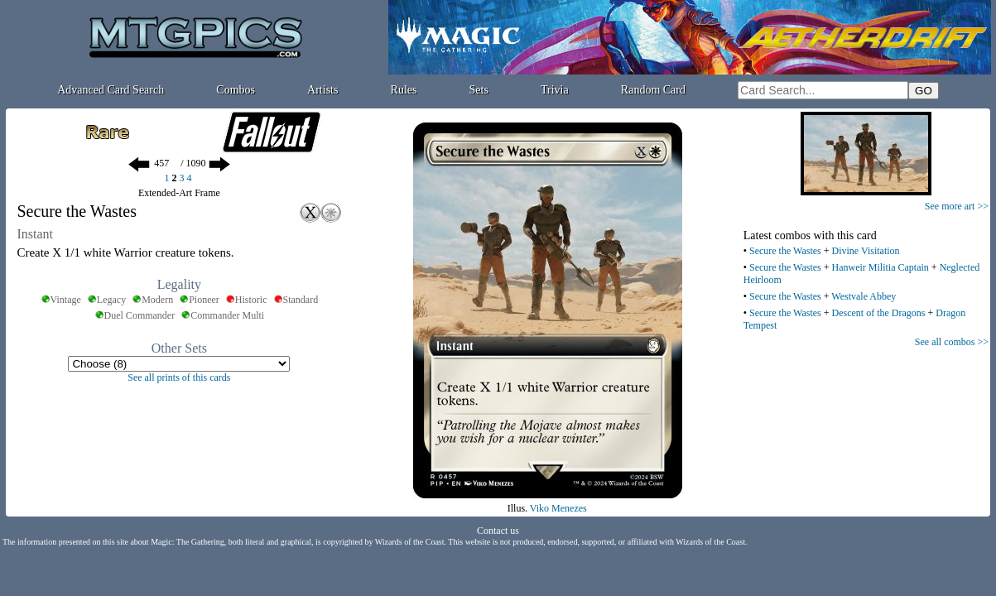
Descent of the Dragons (879, 313)
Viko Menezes (558, 508)
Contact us (498, 530)
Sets (478, 90)
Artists (322, 90)
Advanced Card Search (110, 90)
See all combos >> (952, 342)
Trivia (555, 90)
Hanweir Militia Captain (880, 267)
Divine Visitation (866, 251)
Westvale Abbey (863, 296)
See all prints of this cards (179, 377)
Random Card (653, 90)
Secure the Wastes (785, 251)
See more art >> (957, 206)
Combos (235, 90)
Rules (404, 90)
